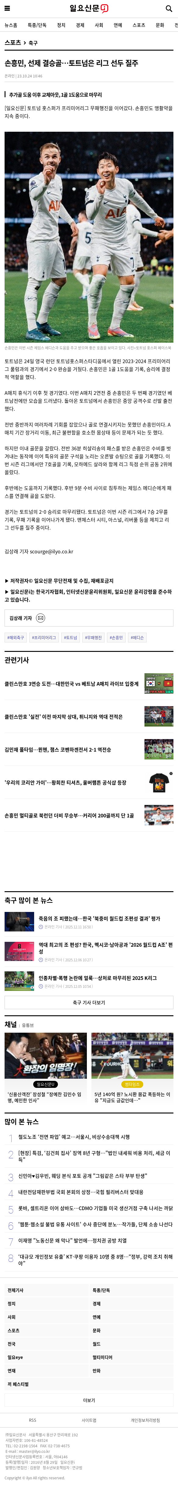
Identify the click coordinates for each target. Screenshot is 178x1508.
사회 (99, 25)
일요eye (15, 1357)
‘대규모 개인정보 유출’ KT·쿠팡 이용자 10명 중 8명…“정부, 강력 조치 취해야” (95, 1260)
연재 (12, 1370)
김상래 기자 (20, 618)
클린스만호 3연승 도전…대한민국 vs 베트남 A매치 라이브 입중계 (72, 683)
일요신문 (89, 8)
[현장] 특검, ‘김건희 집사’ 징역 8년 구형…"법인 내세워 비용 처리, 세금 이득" (94, 1156)
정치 (61, 25)
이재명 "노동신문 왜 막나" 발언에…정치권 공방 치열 (72, 1240)
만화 (97, 1370)
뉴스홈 (11, 25)
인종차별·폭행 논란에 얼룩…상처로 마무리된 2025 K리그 (98, 977)
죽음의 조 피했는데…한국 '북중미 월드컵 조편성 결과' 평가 (99, 918)
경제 (80, 25)
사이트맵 (89, 1420)
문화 (160, 25)
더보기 (89, 1400)
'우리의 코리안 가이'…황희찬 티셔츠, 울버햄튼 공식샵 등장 (65, 782)
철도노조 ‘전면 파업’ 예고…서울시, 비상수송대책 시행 (74, 1136)
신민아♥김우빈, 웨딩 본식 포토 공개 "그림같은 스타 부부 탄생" (82, 1175)
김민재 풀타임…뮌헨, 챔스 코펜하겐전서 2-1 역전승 (58, 749)
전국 (12, 1344)
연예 (118, 25)
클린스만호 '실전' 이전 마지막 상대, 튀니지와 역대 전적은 (64, 716)
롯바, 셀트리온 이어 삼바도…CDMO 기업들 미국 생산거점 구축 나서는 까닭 (95, 1208)
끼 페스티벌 (18, 1384)
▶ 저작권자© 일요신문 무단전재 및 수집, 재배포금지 (59, 580)
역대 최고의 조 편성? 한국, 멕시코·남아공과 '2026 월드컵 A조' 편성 (106, 948)
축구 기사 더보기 (89, 1002)
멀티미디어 (102, 1357)
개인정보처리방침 (145, 1420)
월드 (97, 1344)
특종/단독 (37, 25)
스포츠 (139, 25)
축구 (33, 42)
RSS (32, 1420)
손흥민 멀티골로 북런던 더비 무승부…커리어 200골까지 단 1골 (69, 815)
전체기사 (15, 1290)
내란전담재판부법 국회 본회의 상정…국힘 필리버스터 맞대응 (81, 1191)
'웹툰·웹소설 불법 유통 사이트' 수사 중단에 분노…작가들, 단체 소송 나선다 (95, 1224)
